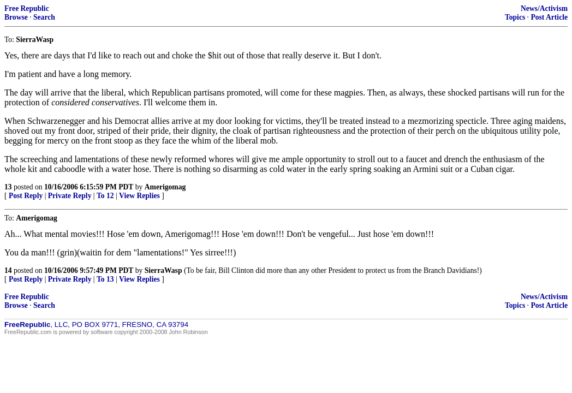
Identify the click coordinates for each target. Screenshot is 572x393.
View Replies (139, 196)
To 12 (105, 196)
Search (44, 17)
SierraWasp (163, 270)
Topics (515, 17)
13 (8, 187)
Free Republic (26, 8)
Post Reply (26, 196)
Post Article (549, 17)
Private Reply (70, 196)
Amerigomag (165, 187)
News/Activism (544, 8)
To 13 (105, 279)
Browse (16, 17)
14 (8, 270)
